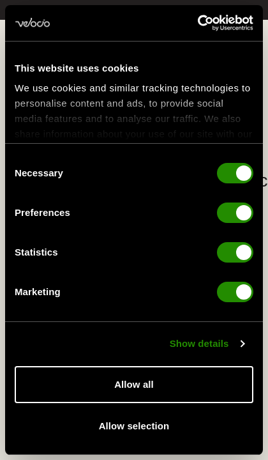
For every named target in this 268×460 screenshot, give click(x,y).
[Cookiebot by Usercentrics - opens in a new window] (197, 23)
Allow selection (134, 425)
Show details (199, 343)
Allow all (134, 384)
